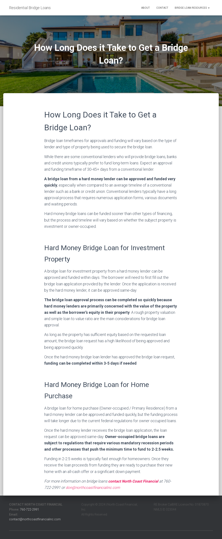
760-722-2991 (29, 509)
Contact (162, 7)
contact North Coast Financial (134, 481)
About (145, 7)
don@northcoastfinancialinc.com (94, 487)
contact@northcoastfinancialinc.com (35, 519)
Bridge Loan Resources (192, 7)
